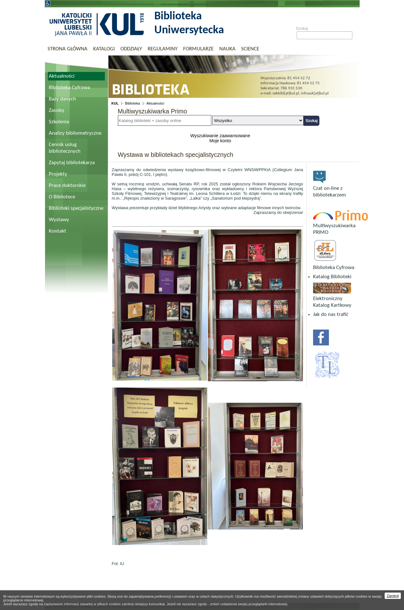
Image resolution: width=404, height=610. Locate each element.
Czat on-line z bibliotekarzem (329, 188)
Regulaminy (162, 49)
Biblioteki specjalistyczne (76, 208)
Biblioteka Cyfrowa (69, 87)
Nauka (227, 49)
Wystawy (59, 219)
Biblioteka (132, 103)
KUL (115, 103)
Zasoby (56, 110)
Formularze (198, 49)
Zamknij (393, 596)
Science (250, 49)
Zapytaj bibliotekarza (72, 162)
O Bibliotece (62, 197)
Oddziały (131, 49)
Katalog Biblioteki (332, 276)
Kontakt (57, 231)
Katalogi (104, 49)
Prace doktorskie (67, 185)
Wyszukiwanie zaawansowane (220, 135)
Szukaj (302, 28)
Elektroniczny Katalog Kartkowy (332, 298)
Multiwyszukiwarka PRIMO (340, 225)
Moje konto (220, 140)
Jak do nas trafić (330, 314)
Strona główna (67, 49)
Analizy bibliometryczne (75, 133)
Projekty (58, 174)
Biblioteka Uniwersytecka (189, 23)
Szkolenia (59, 122)
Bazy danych (62, 99)
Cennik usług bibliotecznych (64, 148)
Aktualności (61, 76)
